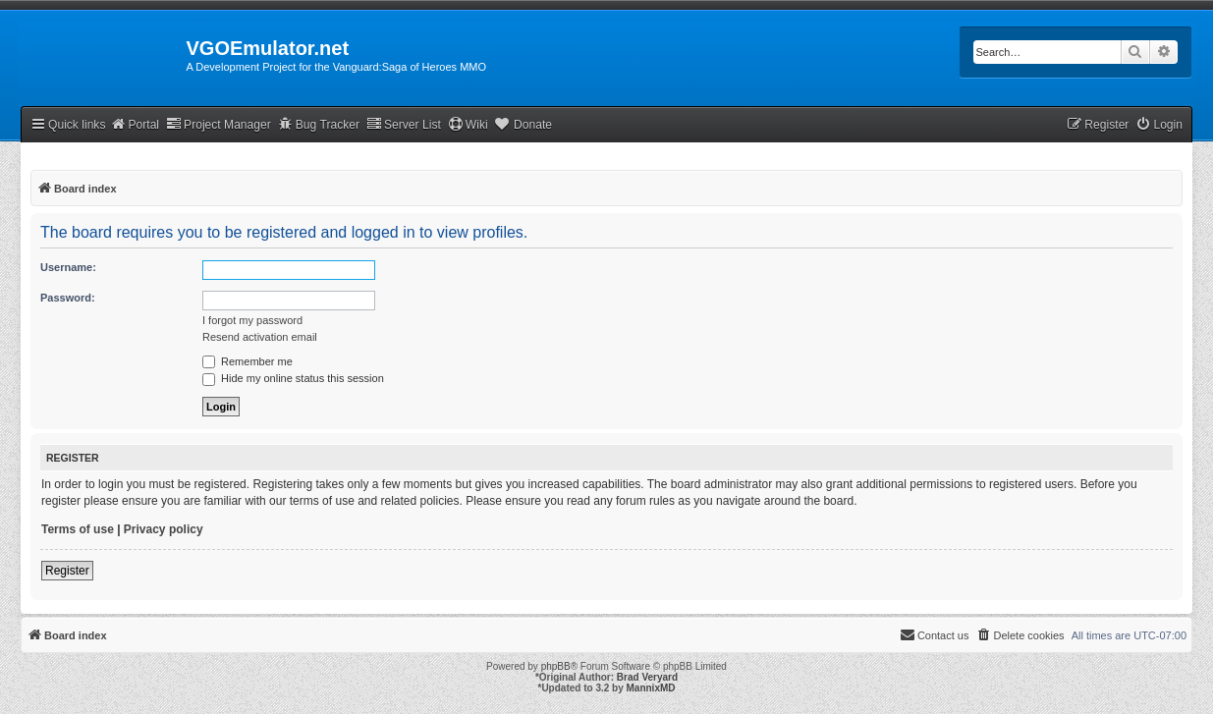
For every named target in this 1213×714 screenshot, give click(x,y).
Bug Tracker (318, 124)
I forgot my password (252, 320)
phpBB (556, 666)
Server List (403, 124)
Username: (68, 267)
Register (67, 570)
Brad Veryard (647, 677)
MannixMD (651, 688)
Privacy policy (163, 529)
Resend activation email (259, 337)
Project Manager (218, 124)
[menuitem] (1159, 125)
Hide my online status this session (293, 378)
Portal (134, 124)
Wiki (468, 124)
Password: (67, 297)
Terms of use (77, 529)
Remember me (247, 361)
